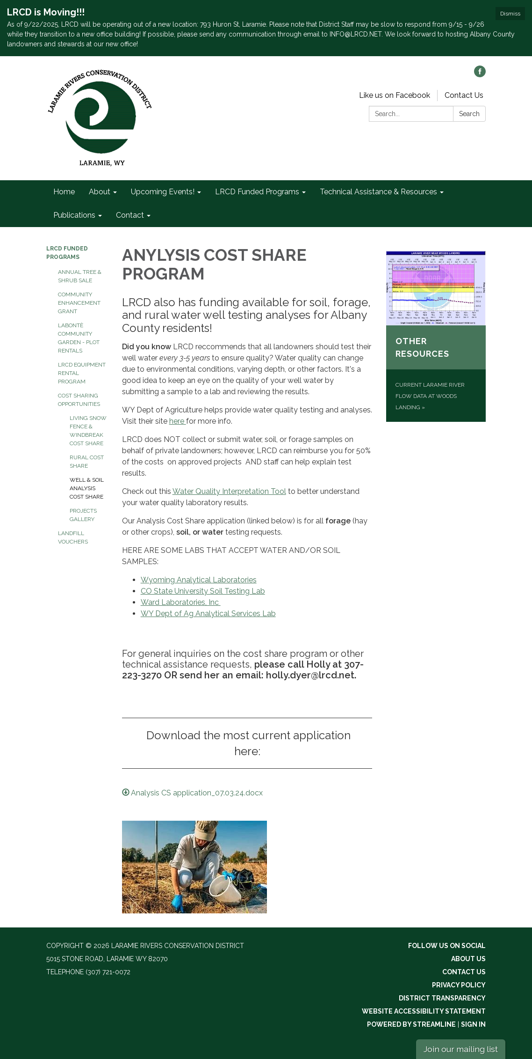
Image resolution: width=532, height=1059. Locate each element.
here (177, 421)
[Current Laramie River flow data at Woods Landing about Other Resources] (436, 336)
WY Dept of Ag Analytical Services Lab (208, 613)
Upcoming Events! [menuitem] (162, 191)
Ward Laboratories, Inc (181, 602)
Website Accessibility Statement (424, 1011)
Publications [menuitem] (74, 215)
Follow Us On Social (447, 945)
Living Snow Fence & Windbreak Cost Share (88, 431)
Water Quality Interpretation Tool (229, 491)
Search (469, 114)
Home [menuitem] (64, 191)
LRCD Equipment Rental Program (82, 373)
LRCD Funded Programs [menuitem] (257, 191)
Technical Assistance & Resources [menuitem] (378, 191)
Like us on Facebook (394, 95)
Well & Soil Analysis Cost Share (87, 488)
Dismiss (510, 13)
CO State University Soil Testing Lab (203, 591)
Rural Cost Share (87, 461)
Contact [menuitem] (130, 215)
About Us (468, 959)
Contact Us (464, 95)
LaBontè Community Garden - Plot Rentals (79, 338)
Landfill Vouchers (73, 537)
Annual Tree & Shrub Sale (79, 276)
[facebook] (480, 74)
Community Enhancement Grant (79, 303)
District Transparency (442, 998)
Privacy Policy (459, 985)
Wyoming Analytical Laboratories (199, 579)
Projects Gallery (83, 514)
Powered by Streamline (411, 1024)
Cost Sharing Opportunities (79, 399)
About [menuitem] (99, 191)
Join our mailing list (461, 1049)
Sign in (473, 1024)
